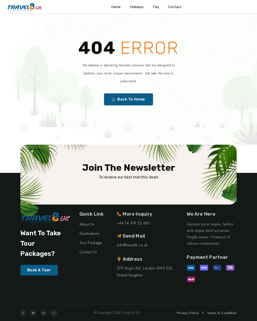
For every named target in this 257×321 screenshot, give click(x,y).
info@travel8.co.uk (132, 245)
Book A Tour (39, 270)
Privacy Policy (188, 312)
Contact (174, 7)
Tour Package (91, 242)
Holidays (137, 7)
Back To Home (128, 99)
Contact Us (88, 252)
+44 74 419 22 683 (133, 223)
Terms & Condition (222, 312)
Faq (156, 7)
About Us (87, 224)
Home (116, 7)
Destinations (89, 233)
